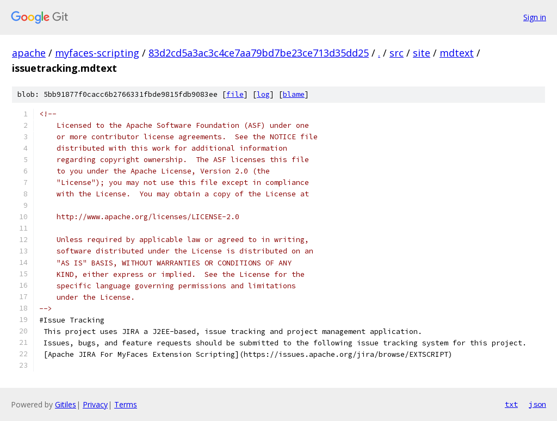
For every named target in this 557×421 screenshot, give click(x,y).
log (263, 94)
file (235, 94)
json (537, 404)
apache (29, 52)
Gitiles (65, 404)
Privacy (95, 404)
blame (294, 94)
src (396, 52)
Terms (125, 404)
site (421, 52)
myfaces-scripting (97, 52)
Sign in (534, 17)
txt (511, 404)
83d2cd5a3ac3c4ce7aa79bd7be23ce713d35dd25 (258, 52)
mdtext (457, 52)
